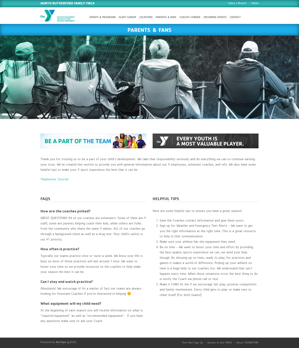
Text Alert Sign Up (192, 342)
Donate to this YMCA (219, 342)
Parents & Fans (166, 17)
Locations (146, 17)
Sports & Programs (102, 17)
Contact (235, 17)
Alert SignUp (127, 17)
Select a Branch (237, 3)
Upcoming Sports (215, 17)
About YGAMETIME (247, 342)
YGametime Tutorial (54, 179)
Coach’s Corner (189, 17)
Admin (255, 3)
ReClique (61, 342)
